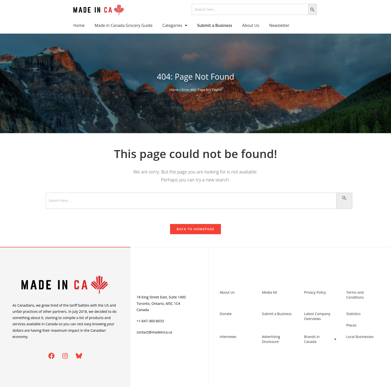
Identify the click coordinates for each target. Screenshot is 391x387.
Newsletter (279, 25)
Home (79, 25)
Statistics (353, 313)
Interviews (228, 336)
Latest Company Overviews (317, 316)
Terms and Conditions (355, 295)
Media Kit (269, 292)
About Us (250, 25)
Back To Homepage (195, 229)
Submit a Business (277, 313)
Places (351, 325)
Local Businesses (360, 336)
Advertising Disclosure (271, 339)
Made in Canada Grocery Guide (123, 25)
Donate (226, 313)
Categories (174, 25)
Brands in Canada (320, 339)
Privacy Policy (315, 292)
